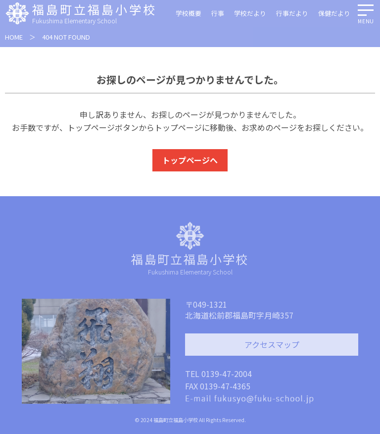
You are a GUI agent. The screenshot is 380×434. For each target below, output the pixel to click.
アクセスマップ (271, 344)
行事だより (292, 13)
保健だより (334, 13)
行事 (217, 13)
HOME (14, 37)
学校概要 (188, 13)
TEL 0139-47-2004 (218, 374)
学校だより (250, 13)
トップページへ (190, 160)
